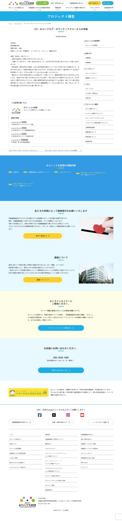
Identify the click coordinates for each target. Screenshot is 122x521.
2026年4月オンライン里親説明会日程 (25, 131)
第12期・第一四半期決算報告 (22, 143)
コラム (88, 85)
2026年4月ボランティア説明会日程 (24, 137)
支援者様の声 (108, 8)
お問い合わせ (107, 3)
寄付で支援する (93, 3)
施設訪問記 (89, 143)
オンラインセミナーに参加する (61, 332)
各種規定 (88, 58)
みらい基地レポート (92, 110)
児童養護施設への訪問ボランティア (43, 177)
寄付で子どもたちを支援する (18, 470)
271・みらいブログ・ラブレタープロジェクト (25, 153)
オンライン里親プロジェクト (95, 115)
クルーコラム (90, 90)
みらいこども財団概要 (16, 456)
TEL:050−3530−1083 (45, 511)
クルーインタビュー (92, 74)
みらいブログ (95, 8)
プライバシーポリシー (87, 461)
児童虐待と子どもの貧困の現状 (39, 8)
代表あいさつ (14, 451)
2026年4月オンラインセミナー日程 (24, 124)
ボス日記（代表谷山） (93, 95)
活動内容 (58, 8)
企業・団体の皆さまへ (57, 3)
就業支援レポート (91, 134)
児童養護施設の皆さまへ (76, 3)
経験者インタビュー (92, 79)
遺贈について (43, 283)
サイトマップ (85, 475)
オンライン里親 (41, 3)
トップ (12, 442)
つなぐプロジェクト (74, 177)
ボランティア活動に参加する (75, 8)
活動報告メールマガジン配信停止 (91, 456)
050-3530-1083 (61, 362)
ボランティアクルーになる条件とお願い (57, 488)
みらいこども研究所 (93, 41)
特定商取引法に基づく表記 (89, 465)
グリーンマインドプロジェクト (96, 120)
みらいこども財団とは (16, 8)
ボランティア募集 (50, 493)
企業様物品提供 (90, 129)
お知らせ (24, 122)
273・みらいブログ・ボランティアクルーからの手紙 (64, 153)
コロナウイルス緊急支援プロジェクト (98, 124)
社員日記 (88, 99)
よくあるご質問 (14, 465)
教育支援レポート (91, 138)
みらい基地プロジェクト (26, 187)
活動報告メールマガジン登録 (89, 451)
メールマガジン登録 (101, 429)
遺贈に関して (49, 451)
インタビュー (90, 69)
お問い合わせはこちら (61, 375)
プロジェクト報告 (92, 105)
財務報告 (88, 63)
